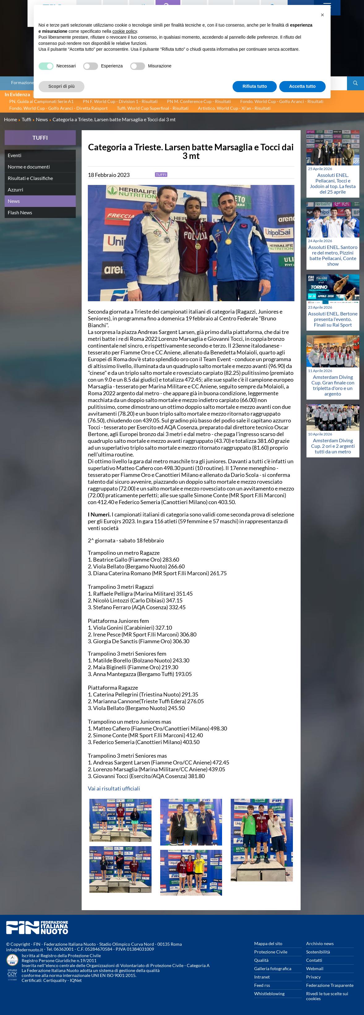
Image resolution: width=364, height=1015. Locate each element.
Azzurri (15, 189)
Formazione (22, 82)
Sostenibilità (318, 951)
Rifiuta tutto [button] (254, 86)
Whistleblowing (269, 993)
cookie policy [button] (124, 31)
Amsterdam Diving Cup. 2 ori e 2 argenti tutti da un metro (333, 445)
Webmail (314, 968)
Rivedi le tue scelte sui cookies (327, 996)
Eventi (14, 155)
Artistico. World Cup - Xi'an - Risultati (234, 108)
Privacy (313, 976)
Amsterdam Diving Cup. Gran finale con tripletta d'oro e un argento (332, 385)
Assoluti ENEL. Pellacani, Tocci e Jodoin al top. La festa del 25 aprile (333, 183)
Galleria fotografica (272, 968)
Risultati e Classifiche (30, 178)
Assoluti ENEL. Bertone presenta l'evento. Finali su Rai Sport (333, 319)
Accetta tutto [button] (302, 86)
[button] (323, 15)
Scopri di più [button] (62, 86)
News (14, 201)
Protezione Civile (270, 951)
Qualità (261, 960)
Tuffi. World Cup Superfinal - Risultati (153, 108)
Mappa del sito (268, 943)
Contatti (314, 960)
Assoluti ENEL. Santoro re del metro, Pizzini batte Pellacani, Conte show (333, 255)
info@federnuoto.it (24, 949)
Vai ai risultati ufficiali (114, 788)
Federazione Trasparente (329, 985)
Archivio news (320, 943)
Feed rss (262, 985)
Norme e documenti (29, 166)
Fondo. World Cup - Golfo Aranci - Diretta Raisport (58, 108)
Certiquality (54, 980)
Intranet (262, 976)
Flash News (20, 212)
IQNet (76, 980)
